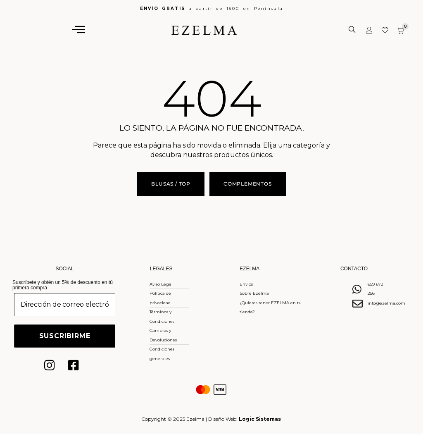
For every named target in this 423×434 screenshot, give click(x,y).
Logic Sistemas (260, 419)
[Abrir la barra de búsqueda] (353, 29)
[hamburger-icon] (79, 29)
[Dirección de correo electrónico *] (64, 304)
